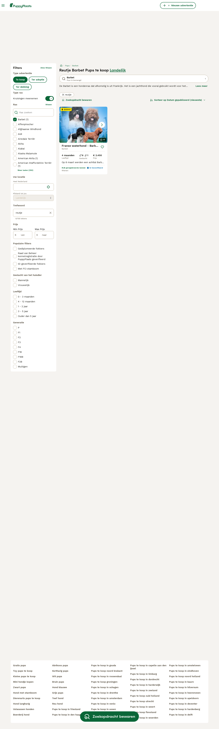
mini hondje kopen (23, 682)
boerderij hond (21, 714)
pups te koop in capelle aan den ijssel (148, 667)
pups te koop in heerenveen (184, 692)
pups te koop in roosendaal (106, 676)
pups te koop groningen (104, 682)
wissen (48, 105)
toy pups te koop (22, 671)
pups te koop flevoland (143, 712)
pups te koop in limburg (143, 674)
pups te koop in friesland (66, 709)
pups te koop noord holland (184, 676)
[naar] (44, 235)
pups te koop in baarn (181, 682)
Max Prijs (40, 229)
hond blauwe (59, 687)
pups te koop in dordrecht (144, 679)
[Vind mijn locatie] (48, 187)
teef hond (57, 698)
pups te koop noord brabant (106, 671)
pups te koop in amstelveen (184, 665)
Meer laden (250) (25, 170)
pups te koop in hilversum (183, 687)
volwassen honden (23, 709)
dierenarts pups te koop (26, 698)
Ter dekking (22, 87)
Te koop (20, 79)
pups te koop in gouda (103, 665)
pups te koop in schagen (104, 687)
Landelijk (118, 70)
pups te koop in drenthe (104, 692)
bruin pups (58, 682)
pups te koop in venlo (103, 703)
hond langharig (21, 703)
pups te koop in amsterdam (106, 698)
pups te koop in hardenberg (184, 709)
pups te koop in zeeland (143, 690)
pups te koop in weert (142, 706)
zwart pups (19, 687)
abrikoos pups (60, 665)
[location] (33, 187)
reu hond (57, 703)
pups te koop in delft (181, 714)
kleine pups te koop (24, 676)
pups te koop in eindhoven (184, 671)
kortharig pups (60, 671)
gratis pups (19, 665)
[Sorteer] (177, 100)
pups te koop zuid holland (144, 695)
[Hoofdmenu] (3, 5)
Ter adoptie (37, 79)
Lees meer (201, 86)
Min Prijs (18, 229)
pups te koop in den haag (66, 714)
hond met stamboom (25, 692)
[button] (83, 125)
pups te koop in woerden (144, 717)
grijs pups (57, 692)
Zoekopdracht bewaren (77, 100)
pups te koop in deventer (183, 703)
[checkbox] (15, 119)
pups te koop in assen (103, 709)
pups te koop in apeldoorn (184, 698)
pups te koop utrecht (142, 701)
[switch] (33, 98)
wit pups (57, 676)
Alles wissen (46, 68)
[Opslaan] (102, 147)
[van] (22, 235)
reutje (66, 94)
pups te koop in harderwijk (145, 685)
